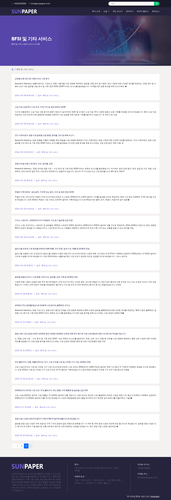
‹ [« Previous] (13, 445)
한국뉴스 (155, 11)
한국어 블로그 (143, 11)
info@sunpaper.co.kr (40, 3)
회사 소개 (96, 11)
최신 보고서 (118, 11)
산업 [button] (106, 11)
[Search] (131, 4)
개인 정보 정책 (113, 480)
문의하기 (129, 11)
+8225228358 (20, 3)
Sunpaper (155, 496)
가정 (76, 480)
